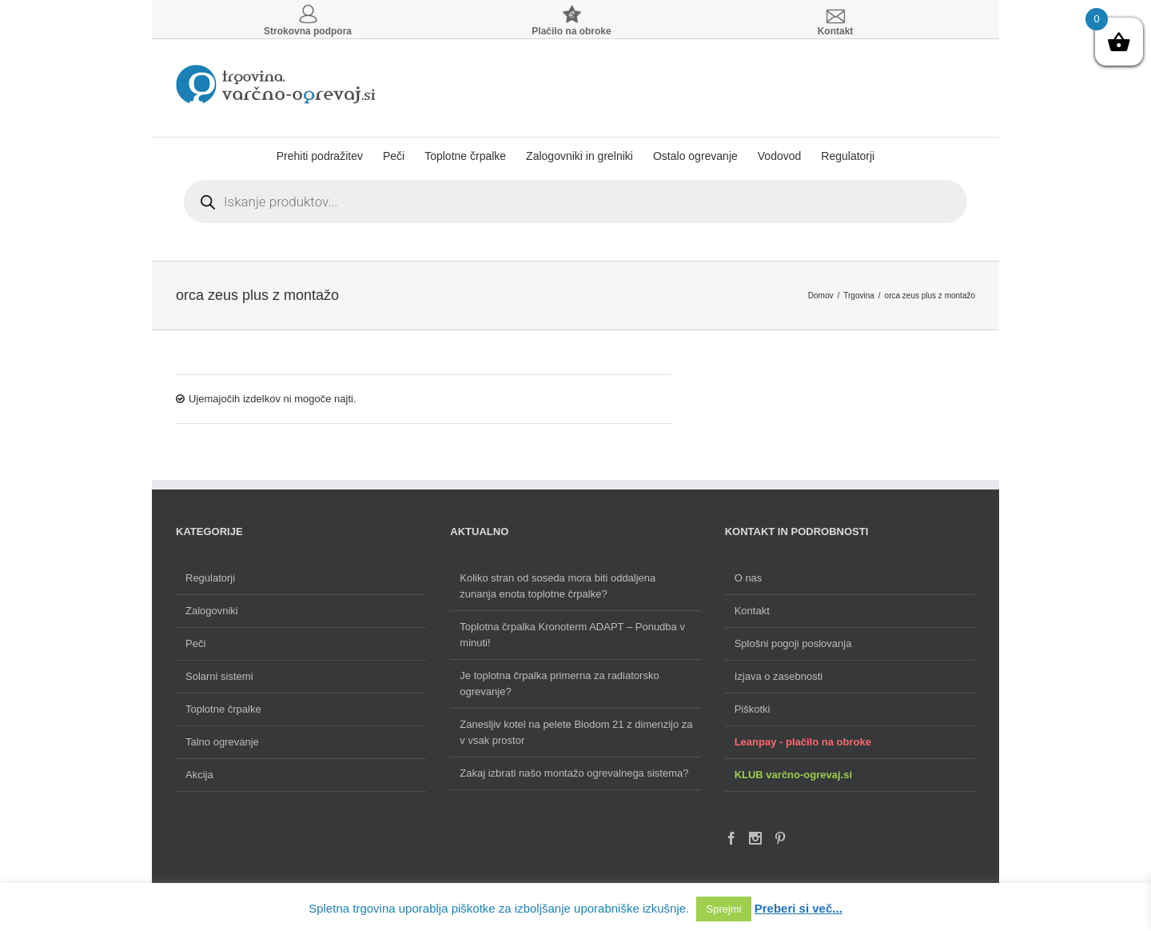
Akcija (199, 775)
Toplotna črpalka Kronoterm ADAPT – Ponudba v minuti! (572, 635)
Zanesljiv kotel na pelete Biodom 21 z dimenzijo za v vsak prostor (576, 732)
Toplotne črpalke (223, 709)
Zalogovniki (211, 611)
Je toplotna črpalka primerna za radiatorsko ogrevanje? (559, 683)
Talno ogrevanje (222, 742)
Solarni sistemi (219, 676)
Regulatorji (210, 578)
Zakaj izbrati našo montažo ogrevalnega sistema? (574, 773)
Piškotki (753, 709)
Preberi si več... (798, 908)
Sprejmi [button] (723, 909)
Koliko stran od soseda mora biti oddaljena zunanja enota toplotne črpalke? (557, 586)
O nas (749, 578)
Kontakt (752, 611)
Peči (195, 643)
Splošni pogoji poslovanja (793, 643)
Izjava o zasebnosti (779, 676)
